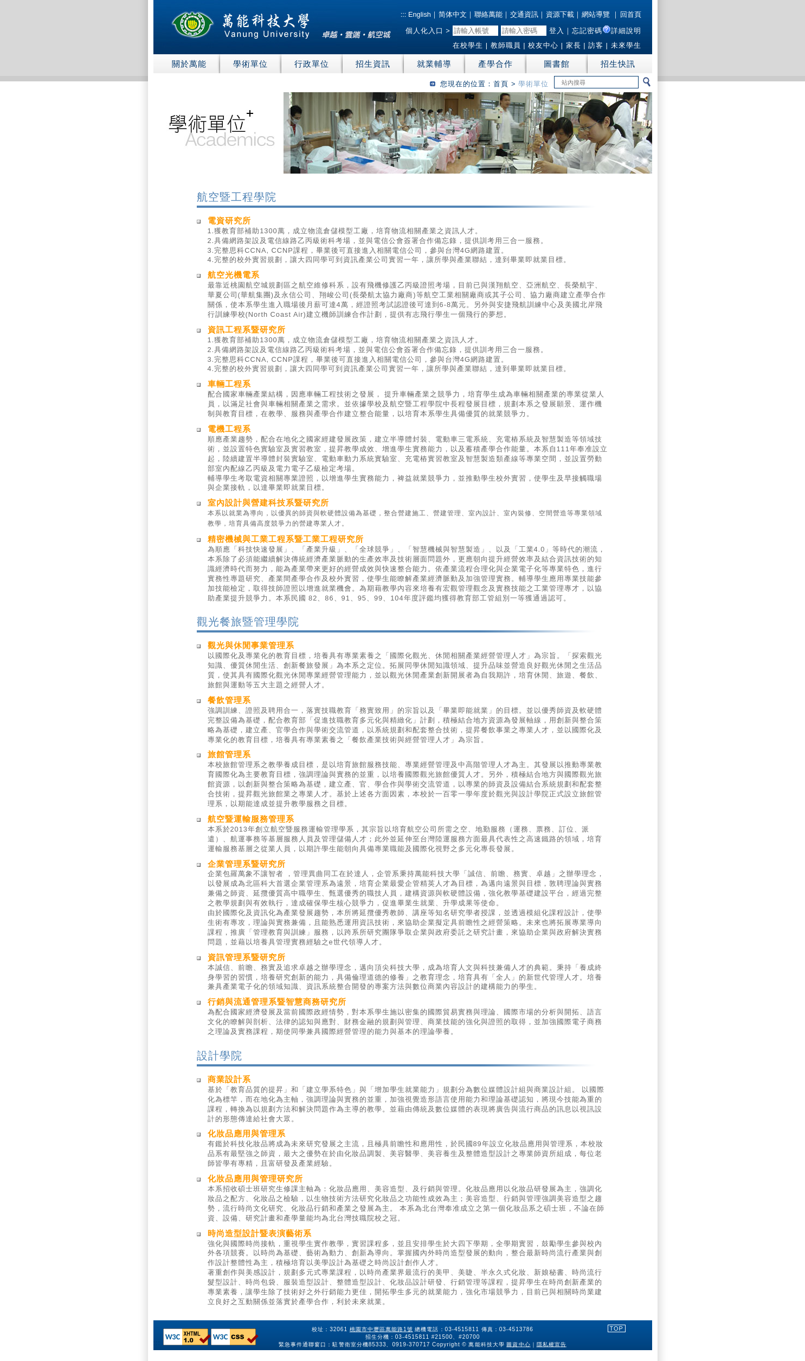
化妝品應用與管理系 (247, 1133)
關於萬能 (189, 63)
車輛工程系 (229, 383)
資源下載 (560, 14)
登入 (556, 31)
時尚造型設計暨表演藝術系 (260, 1233)
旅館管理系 (229, 754)
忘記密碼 (587, 31)
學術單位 (250, 63)
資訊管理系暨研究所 (247, 957)
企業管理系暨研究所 (247, 863)
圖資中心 (518, 1344)
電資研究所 (229, 220)
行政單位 (311, 63)
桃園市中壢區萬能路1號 (381, 1329)
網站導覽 (596, 14)
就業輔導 (434, 63)
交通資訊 (524, 14)
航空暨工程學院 (236, 197)
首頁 (500, 84)
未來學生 (626, 45)
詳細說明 (626, 31)
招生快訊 (618, 63)
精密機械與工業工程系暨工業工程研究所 (286, 539)
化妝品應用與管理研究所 (255, 1178)
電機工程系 (229, 428)
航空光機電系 (234, 274)
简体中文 (453, 14)
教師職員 (506, 45)
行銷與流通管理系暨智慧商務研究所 (277, 1001)
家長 (573, 45)
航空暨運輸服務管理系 (251, 818)
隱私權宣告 (551, 1344)
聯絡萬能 (488, 14)
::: (404, 14)
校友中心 (543, 45)
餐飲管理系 (229, 700)
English (418, 14)
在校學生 (468, 45)
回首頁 (630, 14)
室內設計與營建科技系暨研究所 (268, 502)
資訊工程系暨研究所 (247, 329)
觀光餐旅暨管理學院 (248, 622)
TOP (616, 1328)
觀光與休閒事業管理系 (251, 645)
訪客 (595, 45)
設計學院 (219, 1056)
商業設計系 (229, 1079)
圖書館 (557, 63)
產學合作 (495, 63)
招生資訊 (373, 63)
